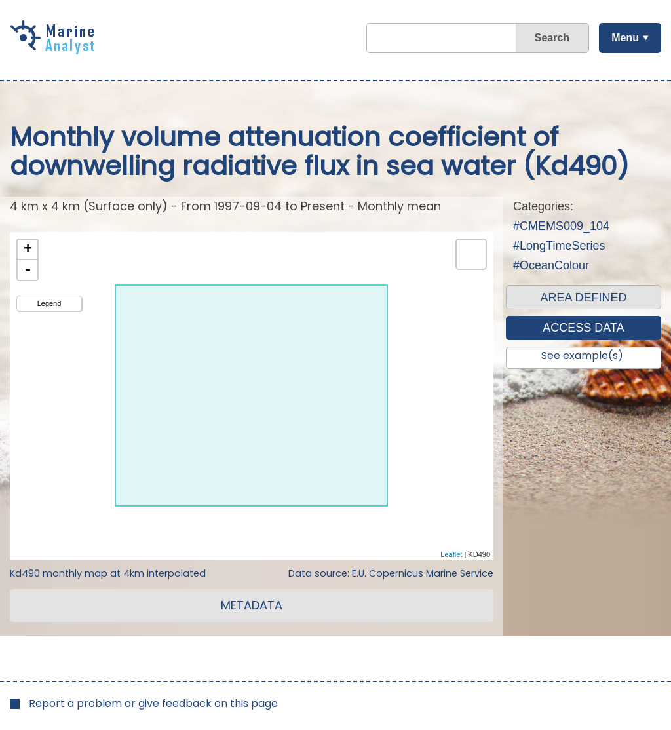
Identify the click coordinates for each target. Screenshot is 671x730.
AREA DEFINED (583, 297)
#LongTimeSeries (559, 245)
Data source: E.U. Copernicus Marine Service (390, 573)
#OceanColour (551, 265)
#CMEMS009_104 (561, 226)
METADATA (251, 605)
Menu (625, 37)
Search (552, 37)
